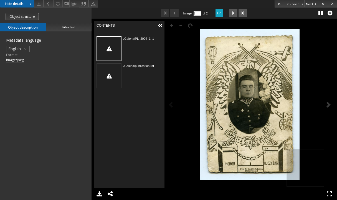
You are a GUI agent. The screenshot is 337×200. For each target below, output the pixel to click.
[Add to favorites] (58, 4)
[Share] (48, 4)
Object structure (22, 16)
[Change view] (66, 4)
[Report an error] (93, 4)
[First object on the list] (279, 4)
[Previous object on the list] (294, 4)
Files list (68, 27)
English (17, 48)
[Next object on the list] (311, 4)
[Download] (39, 4)
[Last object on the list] (323, 4)
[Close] (332, 4)
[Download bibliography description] (74, 4)
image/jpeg (15, 60)
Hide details (18, 3)
